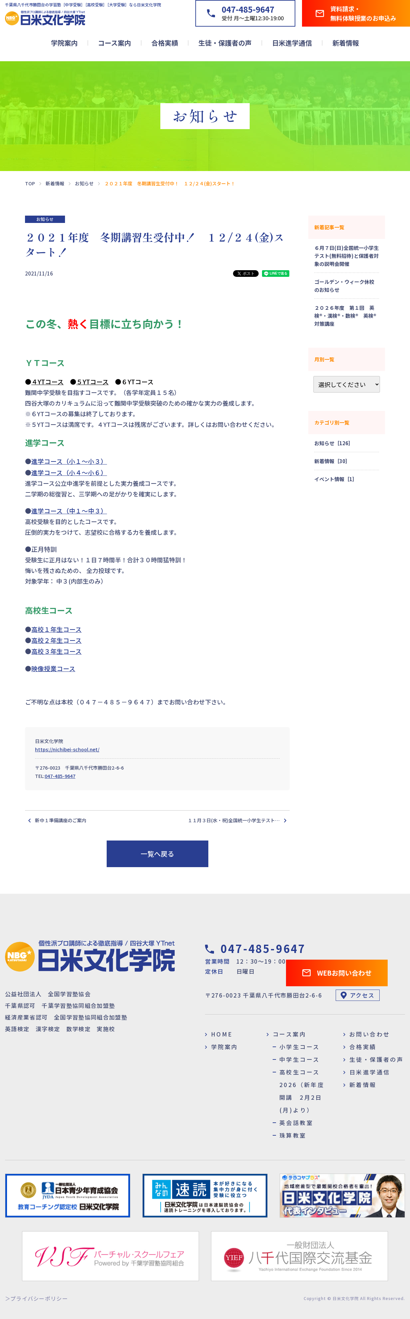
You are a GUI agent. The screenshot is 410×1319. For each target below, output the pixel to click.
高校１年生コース (56, 629)
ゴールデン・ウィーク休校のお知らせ (344, 285)
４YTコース (47, 381)
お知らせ (45, 219)
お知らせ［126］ (333, 443)
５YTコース (92, 381)
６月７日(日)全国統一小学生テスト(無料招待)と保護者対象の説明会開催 (346, 255)
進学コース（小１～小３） (69, 461)
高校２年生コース (56, 640)
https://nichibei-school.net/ (67, 749)
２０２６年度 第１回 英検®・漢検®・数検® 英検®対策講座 (345, 315)
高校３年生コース (56, 651)
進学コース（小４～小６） (69, 472)
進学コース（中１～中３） (69, 510)
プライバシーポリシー (39, 1298)
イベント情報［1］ (335, 478)
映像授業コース (53, 668)
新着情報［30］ (332, 461)
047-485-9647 (60, 776)
